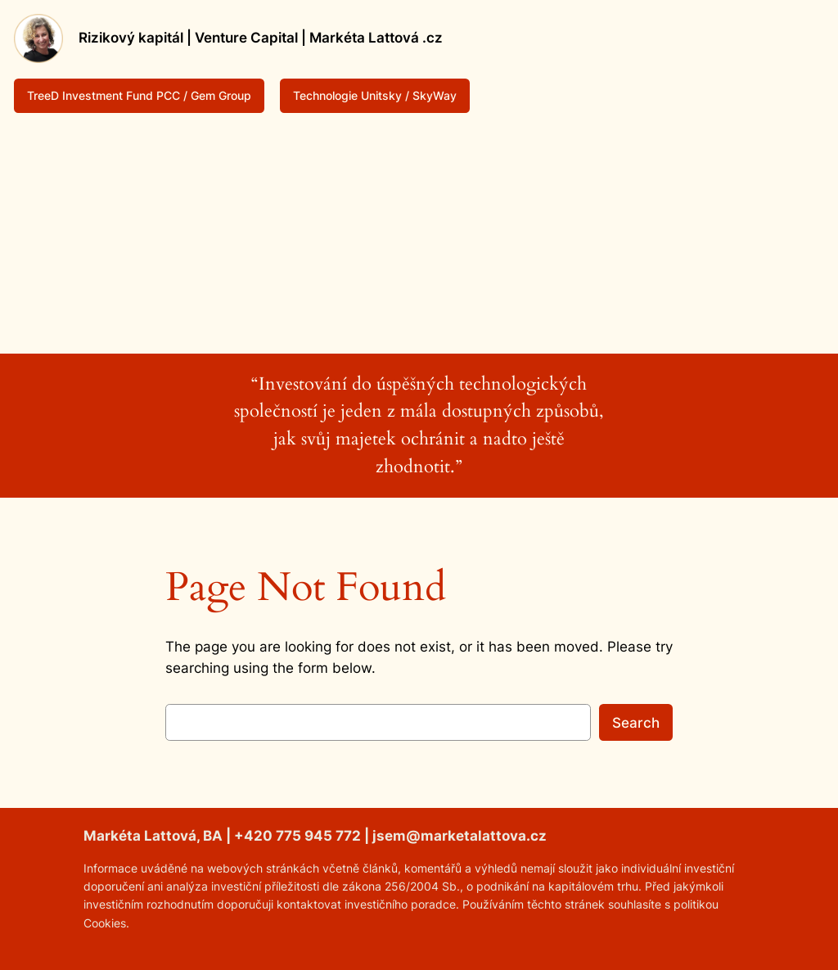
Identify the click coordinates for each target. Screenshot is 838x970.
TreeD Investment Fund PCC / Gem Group (139, 95)
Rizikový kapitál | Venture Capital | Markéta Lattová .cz (261, 37)
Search (636, 723)
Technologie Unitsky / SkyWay (375, 95)
